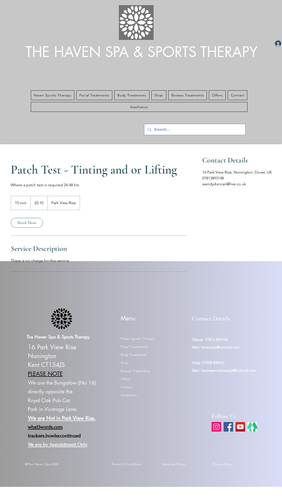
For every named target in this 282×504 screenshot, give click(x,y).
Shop (125, 363)
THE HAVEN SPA (79, 52)
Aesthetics (129, 395)
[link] (27, 223)
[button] (53, 95)
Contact (127, 387)
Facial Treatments (134, 346)
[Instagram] (216, 427)
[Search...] (194, 129)
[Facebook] (228, 427)
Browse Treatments (135, 371)
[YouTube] (240, 427)
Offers (125, 379)
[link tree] (252, 427)
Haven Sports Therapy (138, 338)
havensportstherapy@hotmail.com (228, 370)
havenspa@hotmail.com (220, 347)
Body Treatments (134, 354)
